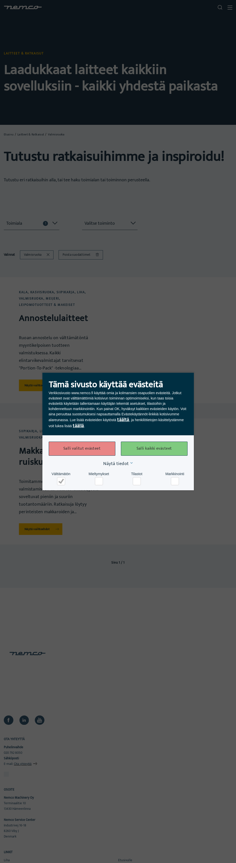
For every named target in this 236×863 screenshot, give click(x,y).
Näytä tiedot (116, 464)
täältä (123, 420)
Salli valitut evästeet (81, 448)
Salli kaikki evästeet (154, 448)
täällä (78, 426)
